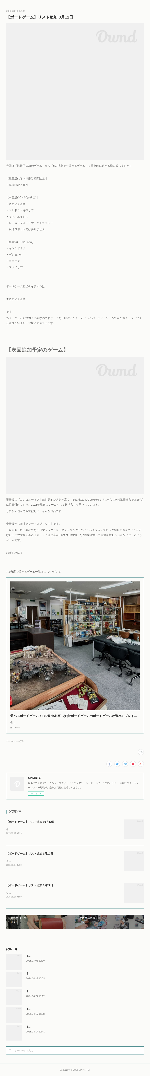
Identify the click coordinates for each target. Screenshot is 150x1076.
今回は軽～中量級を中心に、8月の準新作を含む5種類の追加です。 (41, 829)
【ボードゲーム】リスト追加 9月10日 (29, 853)
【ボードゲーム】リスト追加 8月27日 (29, 885)
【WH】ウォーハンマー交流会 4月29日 (47, 973)
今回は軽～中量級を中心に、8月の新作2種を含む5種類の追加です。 (42, 861)
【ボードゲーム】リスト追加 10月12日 (30, 821)
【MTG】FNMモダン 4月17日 (42, 1026)
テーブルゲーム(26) (15, 741)
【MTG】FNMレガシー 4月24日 (43, 991)
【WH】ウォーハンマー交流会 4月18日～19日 (50, 1009)
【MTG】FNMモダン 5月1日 (41, 955)
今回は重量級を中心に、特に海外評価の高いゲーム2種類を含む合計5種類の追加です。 (55, 892)
